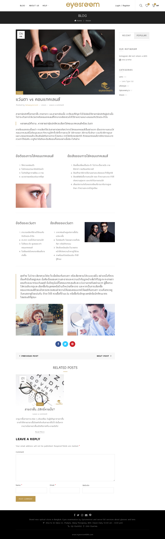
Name (19, 485)
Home (79, 20)
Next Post (103, 356)
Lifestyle (122, 85)
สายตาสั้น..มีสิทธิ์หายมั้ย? (40, 409)
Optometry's (124, 90)
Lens (121, 76)
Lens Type (126, 81)
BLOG (22, 5)
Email (53, 485)
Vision (88, 20)
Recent (126, 35)
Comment (20, 452)
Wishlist (148, 4)
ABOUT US (34, 5)
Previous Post (29, 356)
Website (85, 485)
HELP (45, 5)
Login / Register (122, 5)
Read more (39, 432)
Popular (142, 35)
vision (43, 104)
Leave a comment (56, 104)
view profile (127, 59)
